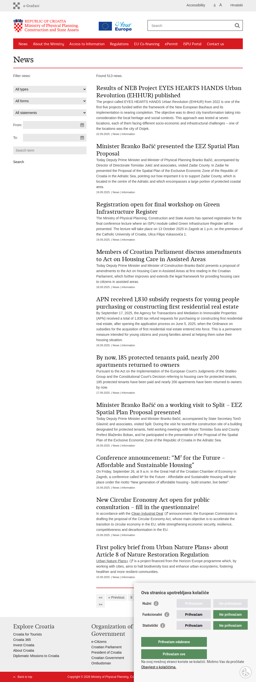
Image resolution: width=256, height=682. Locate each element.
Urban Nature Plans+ (112, 561)
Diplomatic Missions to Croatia (36, 656)
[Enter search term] (190, 26)
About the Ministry (48, 44)
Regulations (119, 44)
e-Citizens (99, 642)
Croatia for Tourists (27, 634)
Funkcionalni (152, 624)
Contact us (215, 44)
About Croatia (23, 650)
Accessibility (196, 5)
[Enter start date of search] (54, 125)
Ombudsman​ (101, 663)
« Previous (116, 597)
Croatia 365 (22, 640)
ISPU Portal (192, 44)
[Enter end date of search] (54, 138)
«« (101, 597)
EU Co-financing (147, 44)
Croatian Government (107, 658)
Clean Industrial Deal (147, 513)
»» (101, 604)
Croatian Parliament (106, 647)
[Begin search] (237, 25)
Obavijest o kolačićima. (158, 667)
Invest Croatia (23, 645)
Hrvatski (236, 5)
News (23, 44)
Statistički (150, 635)
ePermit (171, 44)
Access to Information (87, 44)
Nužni (146, 613)
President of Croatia (106, 652)
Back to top (25, 677)
